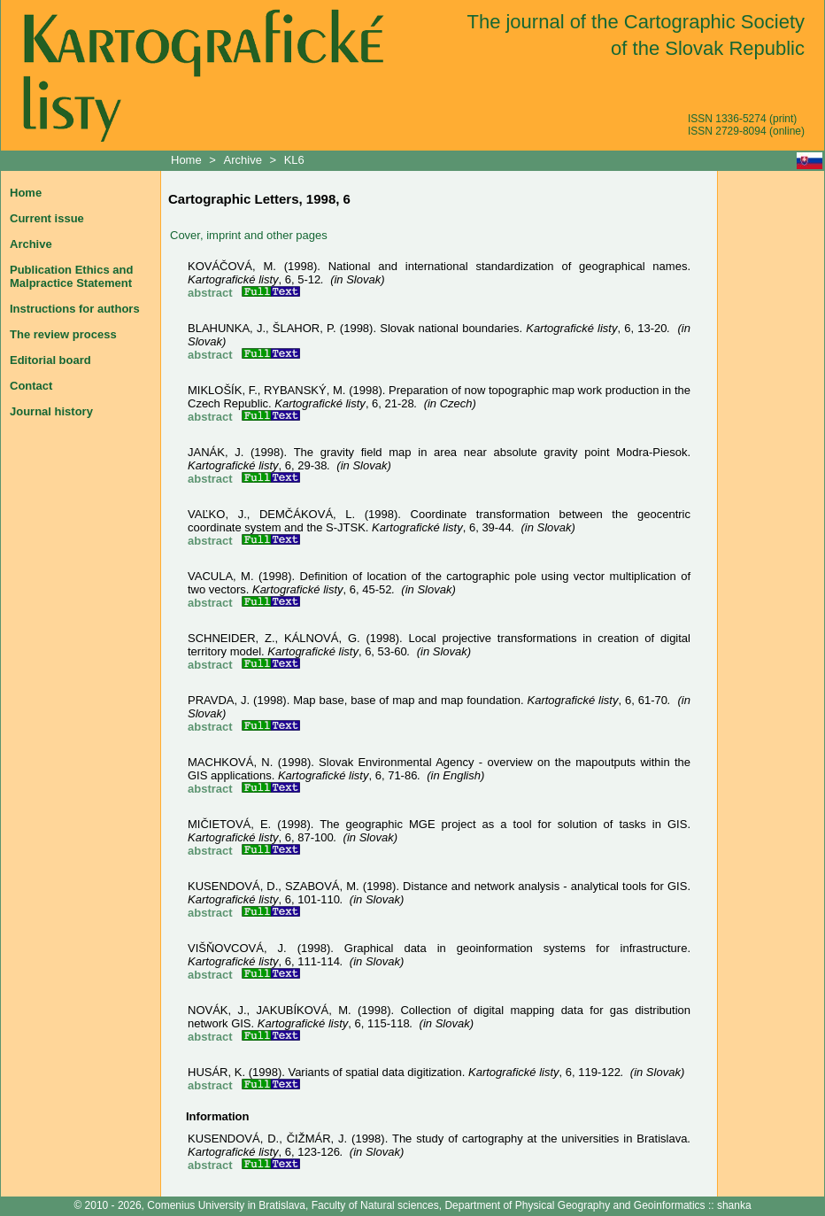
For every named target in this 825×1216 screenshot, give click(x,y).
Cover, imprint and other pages (249, 235)
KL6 (294, 160)
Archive (243, 160)
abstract (210, 292)
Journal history (51, 411)
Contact (31, 385)
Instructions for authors (75, 308)
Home (187, 160)
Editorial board (50, 360)
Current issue (47, 218)
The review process (63, 334)
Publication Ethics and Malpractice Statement (71, 276)
